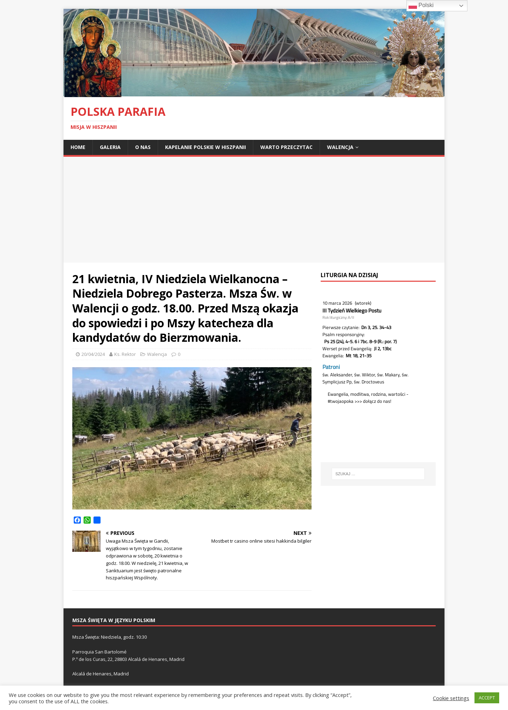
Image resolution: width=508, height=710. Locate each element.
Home (78, 147)
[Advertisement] (254, 209)
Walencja (340, 147)
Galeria (110, 147)
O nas (143, 147)
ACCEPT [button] (487, 697)
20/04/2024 (93, 354)
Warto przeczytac (286, 147)
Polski (421, 5)
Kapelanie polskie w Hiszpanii (205, 147)
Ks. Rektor (125, 354)
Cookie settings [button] (451, 698)
